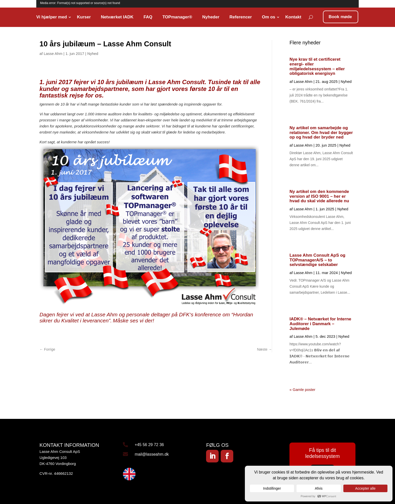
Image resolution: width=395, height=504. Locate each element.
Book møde (340, 16)
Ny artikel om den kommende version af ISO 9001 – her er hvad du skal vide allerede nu (319, 196)
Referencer (240, 17)
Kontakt (293, 17)
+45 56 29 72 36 (149, 445)
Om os (268, 17)
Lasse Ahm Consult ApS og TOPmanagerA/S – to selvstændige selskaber (317, 260)
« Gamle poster (302, 389)
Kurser (84, 17)
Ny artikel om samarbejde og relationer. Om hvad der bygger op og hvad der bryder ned (321, 132)
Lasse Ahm (53, 53)
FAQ (148, 17)
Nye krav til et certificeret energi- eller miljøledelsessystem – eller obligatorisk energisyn (317, 66)
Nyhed (92, 53)
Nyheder (210, 17)
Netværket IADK (117, 17)
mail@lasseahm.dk (152, 454)
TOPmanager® (177, 17)
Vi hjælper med (51, 17)
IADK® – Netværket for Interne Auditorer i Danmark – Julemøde (320, 324)
